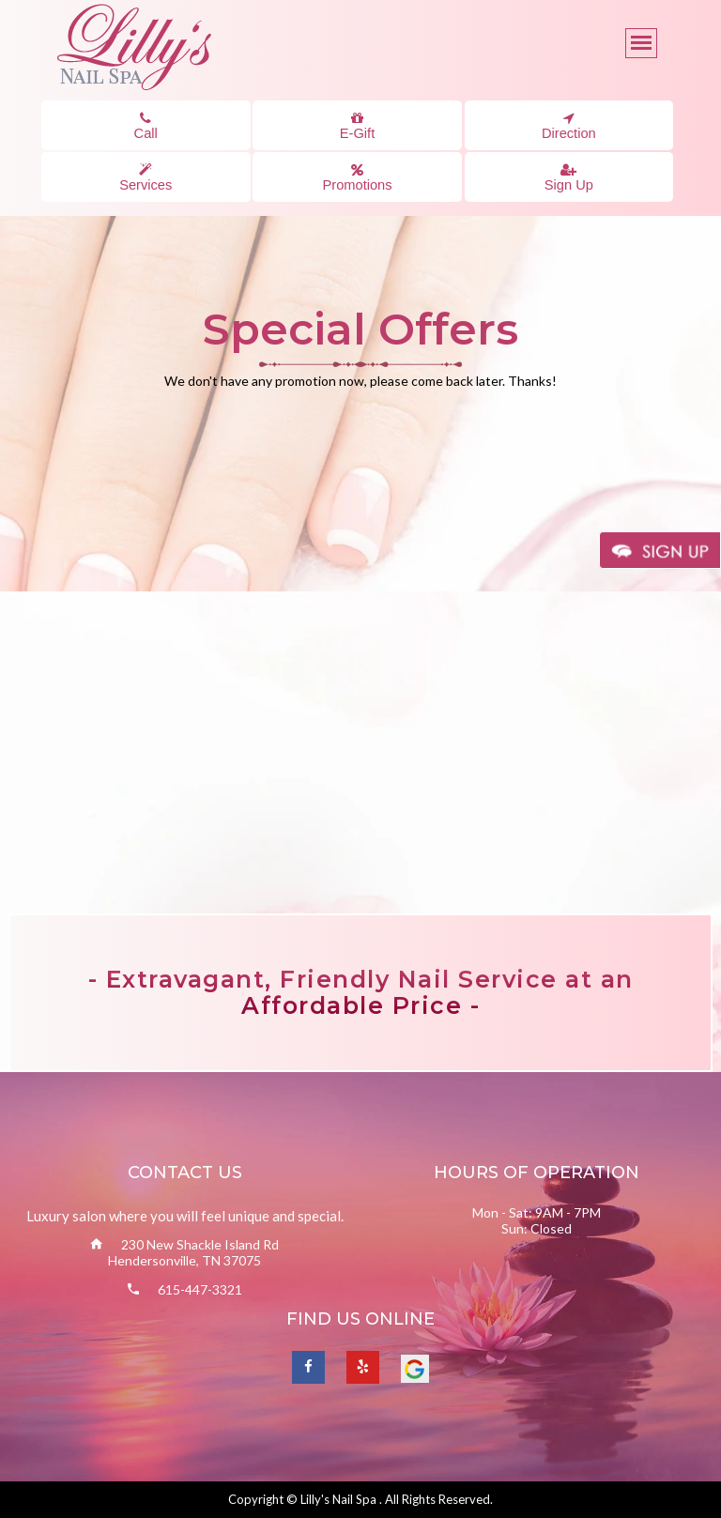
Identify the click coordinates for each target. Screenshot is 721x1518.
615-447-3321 (200, 1289)
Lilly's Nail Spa (339, 1499)
